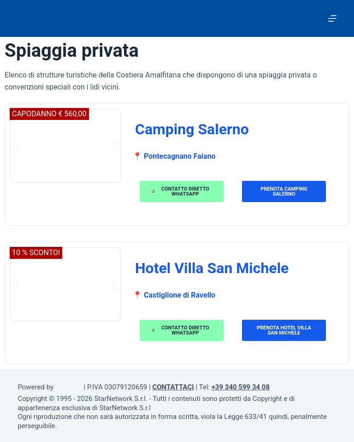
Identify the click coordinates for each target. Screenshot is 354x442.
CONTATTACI (173, 387)
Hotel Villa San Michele (212, 268)
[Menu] (332, 18)
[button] (16, 145)
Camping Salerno (192, 129)
